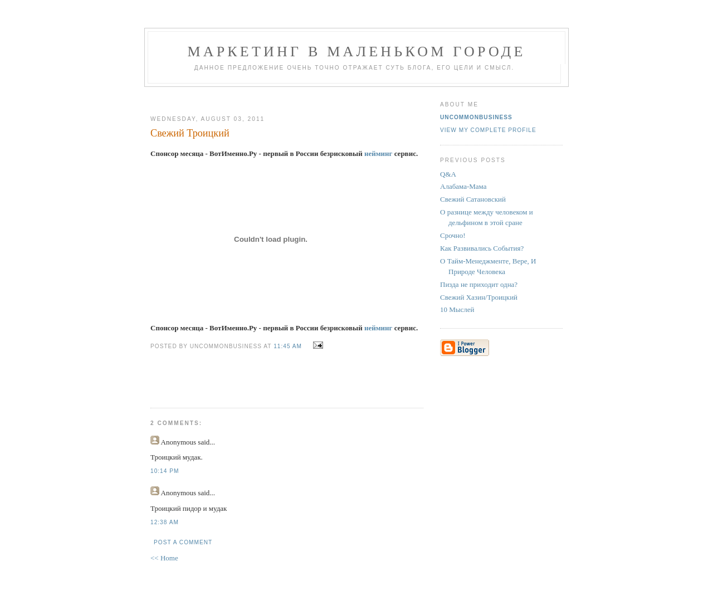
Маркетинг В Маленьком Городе (356, 51)
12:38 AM (164, 522)
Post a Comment (183, 542)
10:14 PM (164, 471)
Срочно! (453, 235)
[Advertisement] (282, 96)
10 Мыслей (457, 309)
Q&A (448, 174)
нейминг (378, 153)
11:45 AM (288, 346)
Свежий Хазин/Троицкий (478, 297)
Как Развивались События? (482, 248)
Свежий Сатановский (473, 199)
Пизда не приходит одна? (478, 284)
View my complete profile (488, 130)
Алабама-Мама (463, 186)
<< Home (164, 558)
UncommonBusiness (476, 117)
